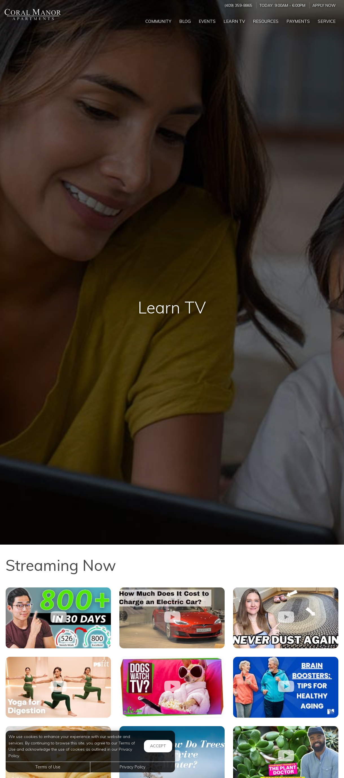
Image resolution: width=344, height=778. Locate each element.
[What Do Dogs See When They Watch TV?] (172, 687)
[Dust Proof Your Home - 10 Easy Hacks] (285, 617)
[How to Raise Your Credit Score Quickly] (58, 617)
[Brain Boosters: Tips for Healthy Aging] (285, 687)
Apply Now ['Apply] (324, 5)
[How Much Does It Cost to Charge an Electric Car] (172, 617)
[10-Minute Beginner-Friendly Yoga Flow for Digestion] (58, 687)
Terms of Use (47, 767)
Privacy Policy (133, 767)
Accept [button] (158, 745)
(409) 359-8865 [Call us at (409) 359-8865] (238, 5)
